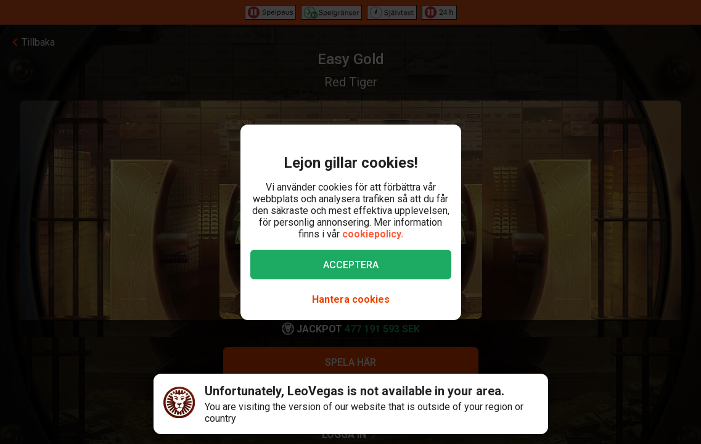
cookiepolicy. (372, 234)
